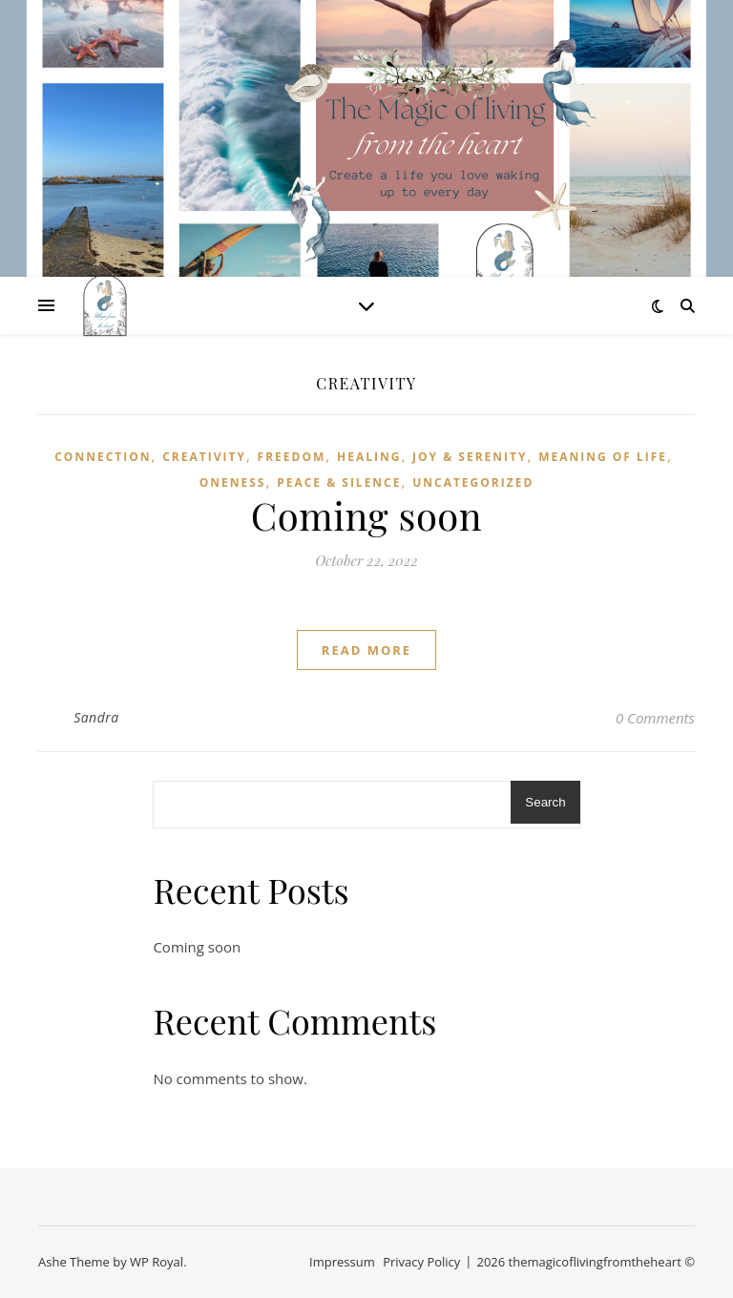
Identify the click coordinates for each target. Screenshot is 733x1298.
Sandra (96, 717)
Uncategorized (473, 482)
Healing (369, 457)
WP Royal (156, 1261)
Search (545, 802)
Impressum (342, 1261)
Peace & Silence (339, 482)
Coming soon (366, 515)
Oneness (232, 482)
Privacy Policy (421, 1261)
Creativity (204, 457)
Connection (102, 457)
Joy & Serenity (469, 457)
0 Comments (655, 717)
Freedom (292, 457)
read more (366, 650)
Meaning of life (602, 457)
